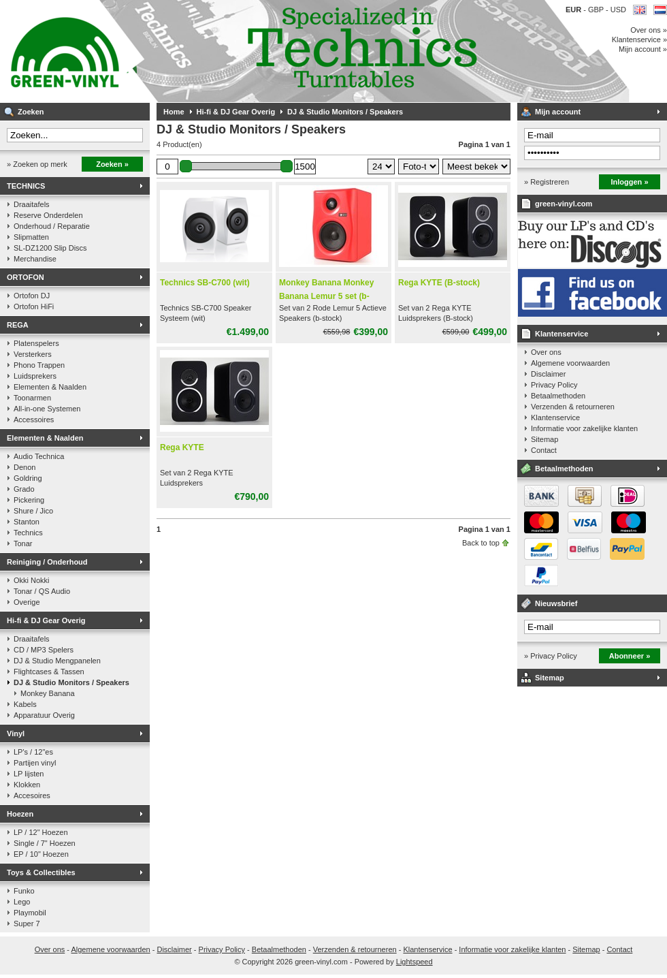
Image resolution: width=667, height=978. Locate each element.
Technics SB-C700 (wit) (205, 282)
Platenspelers (36, 343)
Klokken (27, 784)
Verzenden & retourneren (573, 407)
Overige (27, 602)
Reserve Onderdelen (48, 215)
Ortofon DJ (32, 295)
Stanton (26, 522)
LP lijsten (29, 774)
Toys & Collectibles (41, 872)
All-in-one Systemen (47, 409)
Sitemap (544, 439)
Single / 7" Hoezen (45, 843)
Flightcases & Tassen (49, 671)
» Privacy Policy (550, 656)
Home (173, 112)
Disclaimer (548, 374)
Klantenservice (561, 334)
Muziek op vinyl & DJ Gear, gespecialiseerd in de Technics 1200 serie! (180, 51)
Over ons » (648, 30)
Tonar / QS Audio (42, 591)
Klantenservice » (639, 39)
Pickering (29, 500)
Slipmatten (31, 237)
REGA (18, 325)
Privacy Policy (554, 385)
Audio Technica (39, 456)
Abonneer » (630, 656)
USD (618, 9)
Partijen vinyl (35, 763)
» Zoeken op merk (37, 164)
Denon (24, 467)
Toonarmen (32, 398)
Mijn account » (643, 49)
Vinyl (16, 733)
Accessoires (34, 419)
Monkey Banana (47, 693)
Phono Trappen (39, 365)
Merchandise (35, 259)
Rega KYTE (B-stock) (439, 282)
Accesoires (32, 795)
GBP (597, 9)
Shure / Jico (33, 511)
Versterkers (33, 354)
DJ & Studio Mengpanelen (57, 661)
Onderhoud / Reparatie (52, 226)
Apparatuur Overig (44, 715)
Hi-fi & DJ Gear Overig (46, 620)
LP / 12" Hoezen (41, 832)
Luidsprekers (35, 376)
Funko (24, 891)
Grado (24, 489)
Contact (544, 450)
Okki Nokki (32, 580)
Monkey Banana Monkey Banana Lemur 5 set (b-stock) (326, 296)
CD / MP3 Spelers (44, 650)
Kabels (25, 704)
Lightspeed (414, 962)
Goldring (28, 478)
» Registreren (546, 182)
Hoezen (20, 814)
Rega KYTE (182, 447)
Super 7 (27, 923)
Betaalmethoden (558, 396)
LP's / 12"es (33, 752)
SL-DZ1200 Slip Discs (50, 248)
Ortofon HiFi (34, 306)
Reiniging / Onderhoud (47, 562)
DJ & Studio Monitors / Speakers (71, 682)
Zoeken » (112, 164)
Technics (28, 533)
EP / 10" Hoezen (41, 854)
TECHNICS (26, 186)
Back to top (481, 543)
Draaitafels (32, 204)
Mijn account (558, 112)
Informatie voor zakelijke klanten (584, 428)
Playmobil (30, 913)
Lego (22, 902)
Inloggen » (630, 182)
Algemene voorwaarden (570, 363)
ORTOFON (25, 277)
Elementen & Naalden (50, 387)
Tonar (23, 543)
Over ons (546, 352)
